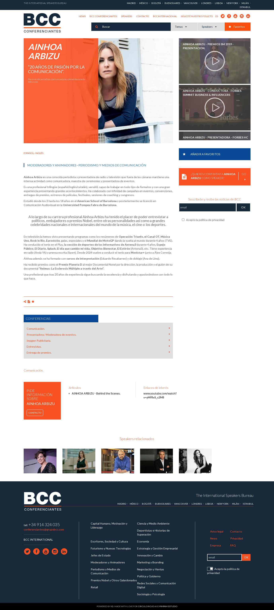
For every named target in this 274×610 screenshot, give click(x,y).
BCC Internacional (165, 16)
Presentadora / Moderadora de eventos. (98, 334)
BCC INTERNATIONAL (38, 539)
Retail (94, 587)
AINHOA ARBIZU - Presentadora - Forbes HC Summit (215, 139)
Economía (143, 541)
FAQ (233, 545)
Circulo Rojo (146, 606)
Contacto (142, 16)
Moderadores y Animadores (51, 165)
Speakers (126, 16)
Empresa (215, 545)
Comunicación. (98, 328)
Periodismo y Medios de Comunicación (112, 165)
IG (112, 606)
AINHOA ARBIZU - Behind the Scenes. (96, 393)
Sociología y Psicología (151, 594)
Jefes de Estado (101, 555)
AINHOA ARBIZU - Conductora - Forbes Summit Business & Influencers (212, 92)
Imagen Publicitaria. (98, 340)
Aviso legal (216, 531)
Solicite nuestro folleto (197, 16)
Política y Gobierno (149, 576)
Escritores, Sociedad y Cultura (109, 541)
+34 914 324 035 (44, 524)
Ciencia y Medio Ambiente (153, 523)
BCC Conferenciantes (103, 16)
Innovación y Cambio (150, 555)
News (82, 16)
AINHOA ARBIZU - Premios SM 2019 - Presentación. (208, 46)
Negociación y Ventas (150, 569)
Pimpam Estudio (168, 606)
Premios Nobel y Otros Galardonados (114, 580)
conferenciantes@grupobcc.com (44, 529)
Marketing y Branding (150, 562)
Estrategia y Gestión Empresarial (157, 548)
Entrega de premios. (98, 352)
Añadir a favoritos (201, 154)
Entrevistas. (98, 346)
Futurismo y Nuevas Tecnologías (111, 548)
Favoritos (237, 26)
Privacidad (236, 538)
